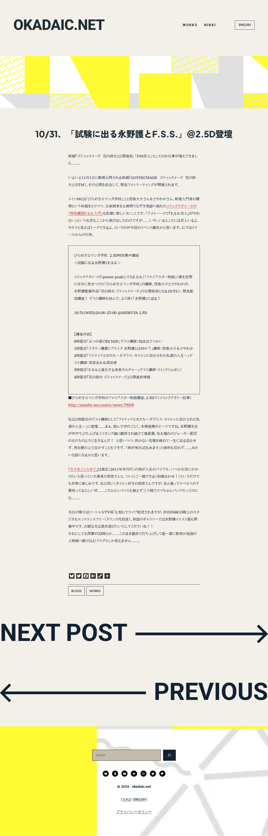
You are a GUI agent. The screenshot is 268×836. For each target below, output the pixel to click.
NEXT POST (64, 633)
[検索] (169, 755)
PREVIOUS (210, 692)
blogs (76, 591)
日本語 (127, 799)
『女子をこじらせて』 (83, 469)
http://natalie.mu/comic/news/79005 (101, 404)
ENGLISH (245, 25)
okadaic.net (59, 24)
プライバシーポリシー (134, 812)
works (95, 591)
